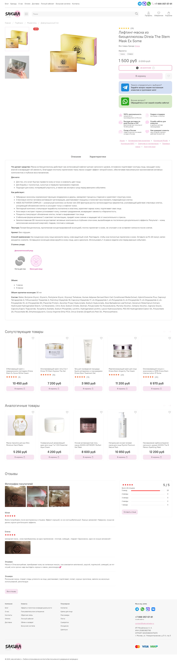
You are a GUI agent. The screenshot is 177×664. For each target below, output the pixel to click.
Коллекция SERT (127, 143)
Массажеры (65, 615)
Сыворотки (65, 622)
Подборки (19, 23)
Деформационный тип (50, 23)
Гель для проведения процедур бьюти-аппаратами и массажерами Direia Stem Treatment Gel (88, 371)
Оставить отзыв (130, 512)
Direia (137, 46)
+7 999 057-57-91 (162, 3)
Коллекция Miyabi (161, 140)
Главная (8, 23)
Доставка (35, 4)
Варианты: (123, 51)
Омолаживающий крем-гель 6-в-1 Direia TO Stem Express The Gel (53, 370)
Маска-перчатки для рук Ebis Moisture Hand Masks (17, 444)
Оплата (27, 4)
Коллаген (64, 608)
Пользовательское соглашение (32, 611)
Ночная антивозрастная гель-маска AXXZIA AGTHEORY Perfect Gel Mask (88, 445)
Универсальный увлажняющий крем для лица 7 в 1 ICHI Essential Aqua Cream (53, 445)
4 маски (130, 54)
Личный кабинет (47, 4)
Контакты (76, 4)
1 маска (122, 54)
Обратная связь (27, 615)
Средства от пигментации (148, 143)
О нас (20, 4)
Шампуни (64, 630)
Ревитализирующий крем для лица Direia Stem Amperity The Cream (123, 370)
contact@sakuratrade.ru (144, 623)
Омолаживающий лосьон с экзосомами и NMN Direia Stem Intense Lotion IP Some (155, 371)
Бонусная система (63, 4)
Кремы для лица (66, 611)
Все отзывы (11, 591)
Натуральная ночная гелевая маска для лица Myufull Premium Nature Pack (122, 445)
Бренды (13, 4)
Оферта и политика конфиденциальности (36, 608)
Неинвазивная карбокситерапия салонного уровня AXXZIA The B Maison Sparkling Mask (156, 445)
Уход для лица (149, 146)
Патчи (63, 619)
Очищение (64, 626)
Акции (122, 140)
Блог (7, 4)
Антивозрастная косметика (139, 140)
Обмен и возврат (27, 622)
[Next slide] (17, 75)
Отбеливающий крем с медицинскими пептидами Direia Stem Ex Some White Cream (19, 371)
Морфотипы (32, 23)
